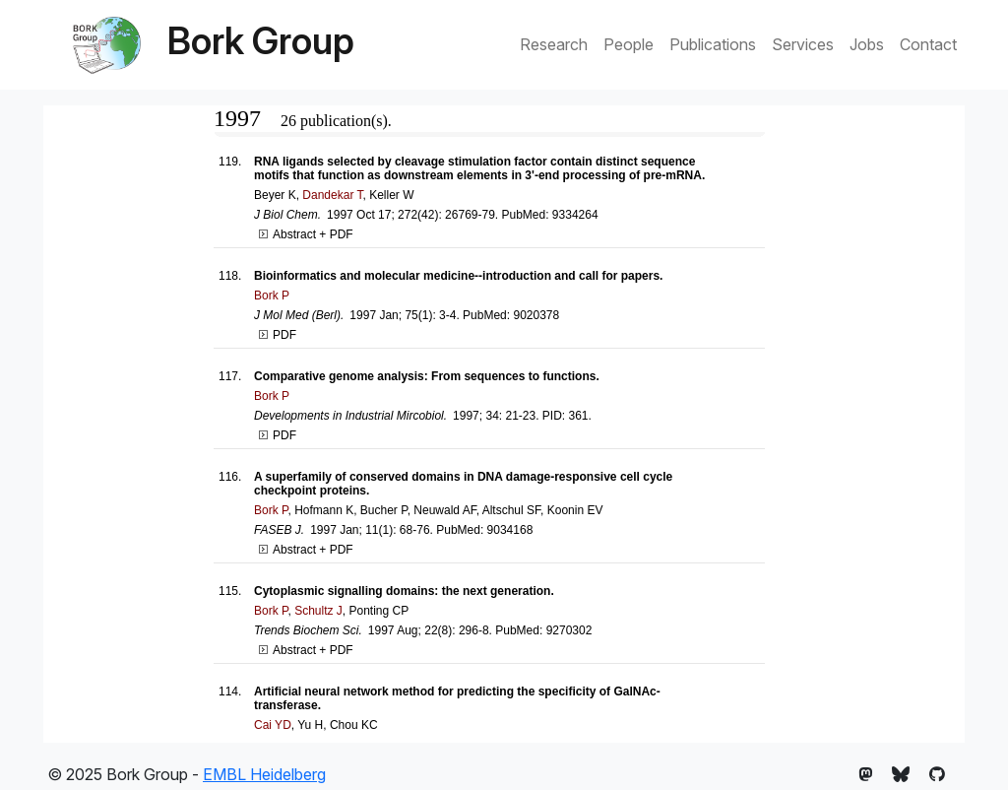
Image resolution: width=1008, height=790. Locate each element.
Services (803, 44)
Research (554, 44)
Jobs (867, 44)
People (628, 44)
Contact (928, 44)
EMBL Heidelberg (264, 774)
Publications (712, 44)
